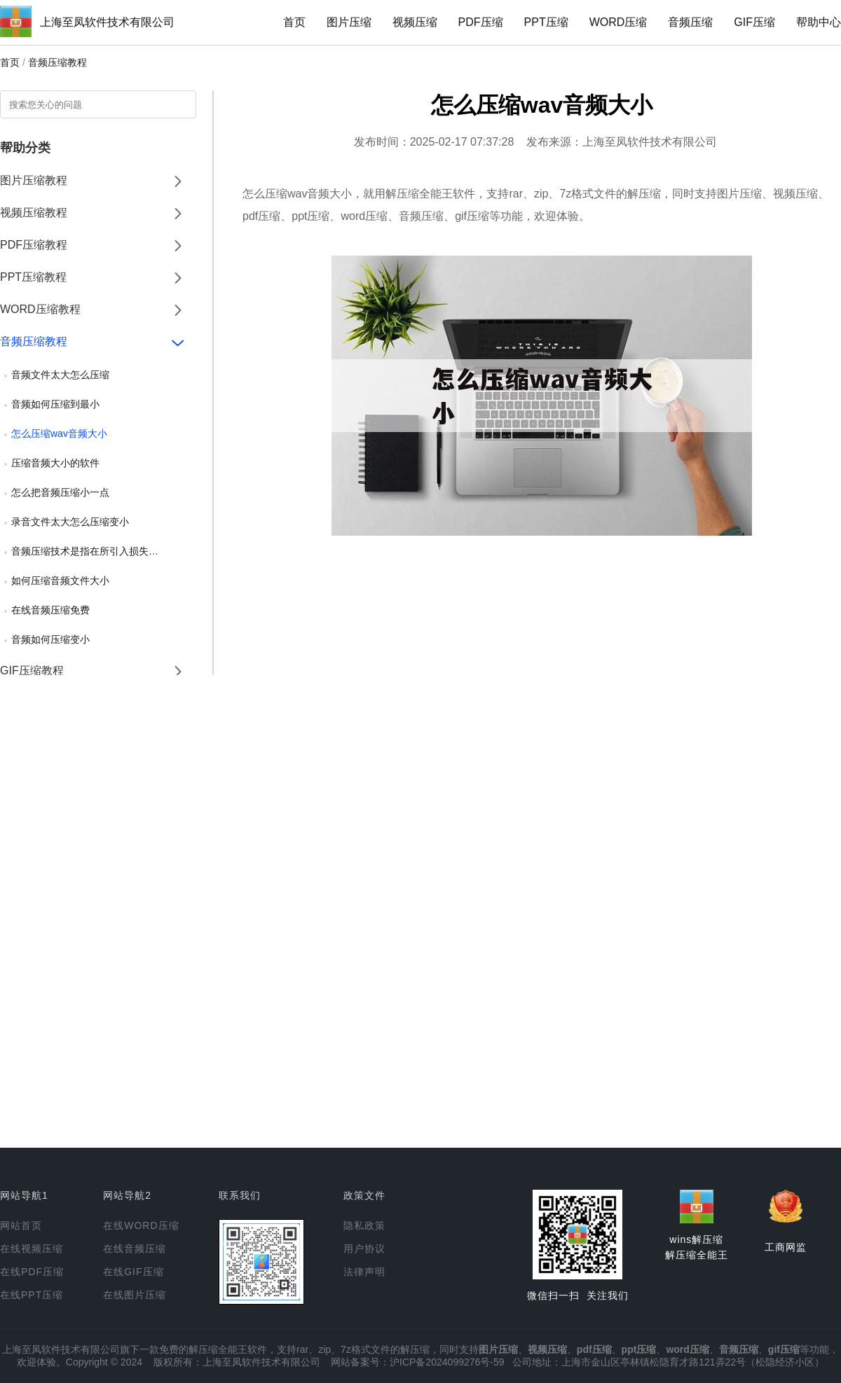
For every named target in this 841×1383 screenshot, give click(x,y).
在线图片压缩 (134, 1294)
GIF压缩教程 (32, 670)
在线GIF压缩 (133, 1271)
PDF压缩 (480, 22)
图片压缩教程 (33, 180)
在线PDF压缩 (32, 1271)
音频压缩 (690, 22)
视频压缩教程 (33, 212)
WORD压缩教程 (40, 309)
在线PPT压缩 (31, 1294)
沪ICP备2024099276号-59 (447, 1362)
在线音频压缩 (134, 1248)
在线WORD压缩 (141, 1225)
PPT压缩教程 (33, 277)
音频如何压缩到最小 (55, 404)
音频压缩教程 (57, 62)
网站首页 (21, 1225)
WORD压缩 (618, 22)
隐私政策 (364, 1225)
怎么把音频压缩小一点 (60, 492)
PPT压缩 (546, 22)
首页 (294, 22)
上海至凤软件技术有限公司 (107, 22)
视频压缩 (414, 22)
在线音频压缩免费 (50, 610)
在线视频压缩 (31, 1248)
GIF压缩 (754, 22)
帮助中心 (818, 22)
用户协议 (364, 1248)
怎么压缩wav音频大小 (59, 433)
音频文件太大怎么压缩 (60, 374)
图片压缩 (349, 22)
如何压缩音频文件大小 (60, 580)
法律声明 (364, 1271)
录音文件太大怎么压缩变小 (70, 521)
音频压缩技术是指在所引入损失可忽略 (94, 551)
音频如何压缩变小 (50, 639)
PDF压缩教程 (33, 245)
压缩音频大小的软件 (55, 462)
